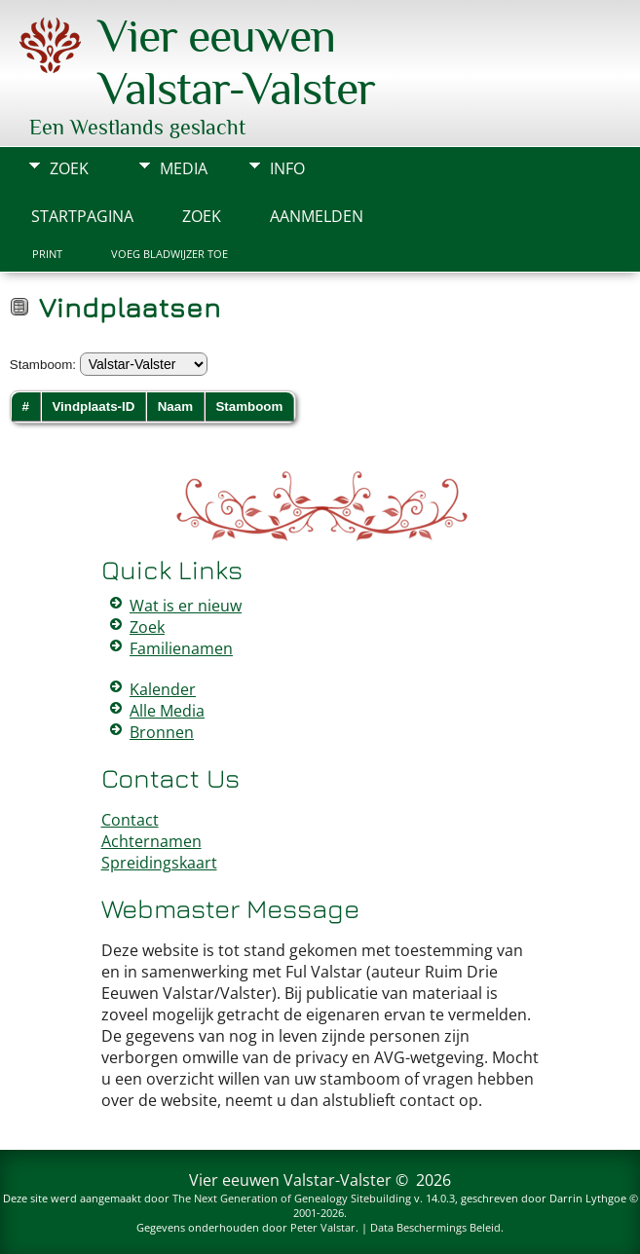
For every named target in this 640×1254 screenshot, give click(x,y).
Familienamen (181, 648)
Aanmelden (316, 216)
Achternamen (151, 841)
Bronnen (162, 732)
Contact (130, 819)
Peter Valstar (323, 1227)
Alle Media (167, 710)
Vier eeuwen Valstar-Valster (236, 62)
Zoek (69, 168)
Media (183, 168)
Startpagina (82, 216)
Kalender (163, 689)
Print (47, 254)
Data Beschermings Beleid (435, 1227)
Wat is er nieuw (186, 605)
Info (287, 168)
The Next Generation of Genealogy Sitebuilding (291, 1198)
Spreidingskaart (159, 862)
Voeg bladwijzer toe (169, 254)
